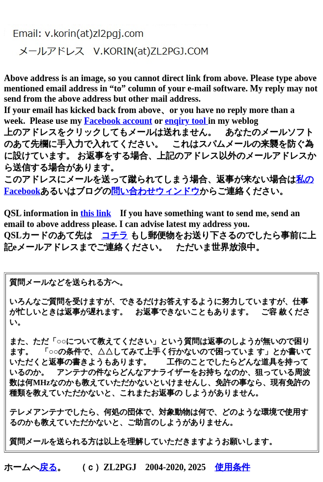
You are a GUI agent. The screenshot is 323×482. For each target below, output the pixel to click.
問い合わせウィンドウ (155, 191)
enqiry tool (186, 121)
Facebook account (118, 121)
